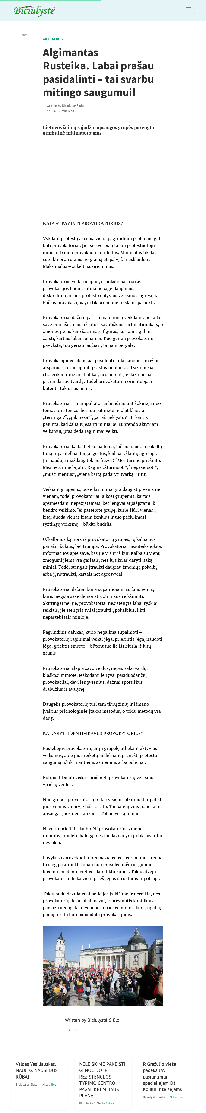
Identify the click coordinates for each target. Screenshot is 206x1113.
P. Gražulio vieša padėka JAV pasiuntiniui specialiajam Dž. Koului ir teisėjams (162, 1076)
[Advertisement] (103, 176)
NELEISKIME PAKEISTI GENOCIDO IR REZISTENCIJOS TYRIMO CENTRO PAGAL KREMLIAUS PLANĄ (102, 1079)
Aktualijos (53, 39)
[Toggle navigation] (188, 9)
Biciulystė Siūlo (27, 1084)
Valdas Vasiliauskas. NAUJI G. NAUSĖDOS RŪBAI (37, 1070)
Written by (65, 105)
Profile (73, 1030)
